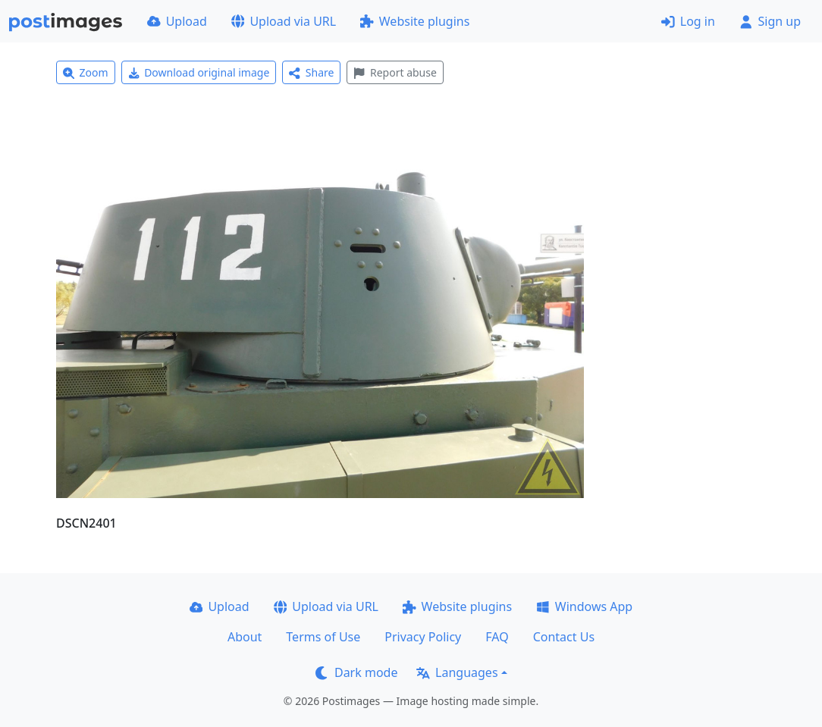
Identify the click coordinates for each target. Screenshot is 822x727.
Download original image (199, 72)
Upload (177, 21)
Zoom (85, 72)
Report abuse (394, 72)
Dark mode (356, 672)
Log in (688, 21)
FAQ (496, 636)
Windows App (584, 606)
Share (311, 72)
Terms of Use (323, 636)
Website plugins (414, 21)
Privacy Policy (422, 636)
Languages (456, 672)
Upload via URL (283, 21)
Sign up (770, 21)
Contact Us (564, 636)
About (244, 636)
